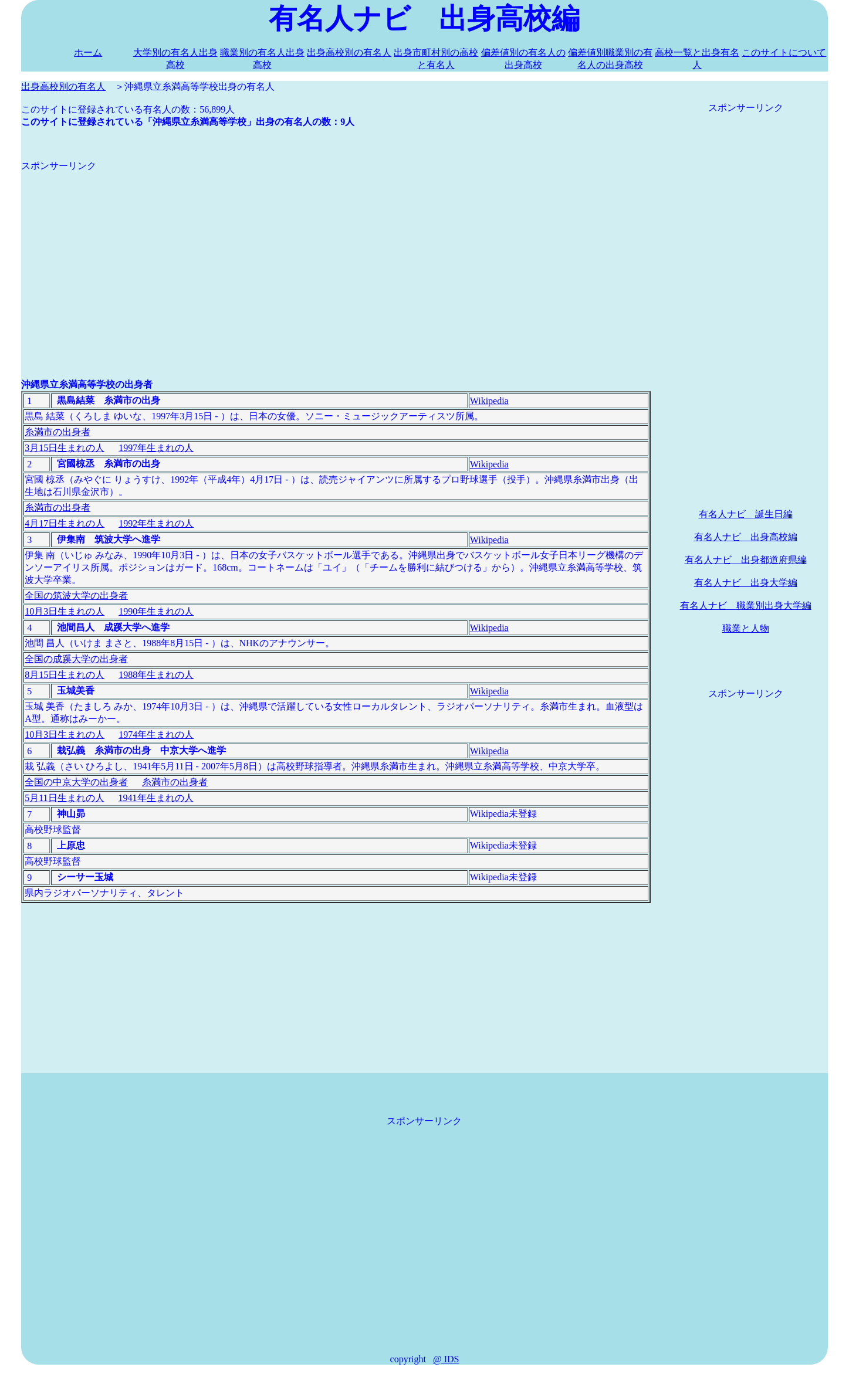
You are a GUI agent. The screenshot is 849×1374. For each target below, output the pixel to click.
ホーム (88, 52)
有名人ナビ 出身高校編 (745, 537)
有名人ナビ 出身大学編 (745, 583)
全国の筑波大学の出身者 (76, 596)
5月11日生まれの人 (64, 798)
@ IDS (446, 1359)
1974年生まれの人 (156, 734)
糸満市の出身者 (57, 432)
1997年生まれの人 (156, 448)
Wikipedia (489, 401)
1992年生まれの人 (156, 523)
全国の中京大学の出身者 (76, 782)
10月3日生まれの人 (64, 611)
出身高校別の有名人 (349, 52)
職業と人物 (745, 628)
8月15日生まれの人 (64, 675)
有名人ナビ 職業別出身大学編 (745, 605)
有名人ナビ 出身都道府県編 (746, 560)
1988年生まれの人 (156, 675)
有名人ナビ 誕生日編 (746, 514)
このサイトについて (784, 52)
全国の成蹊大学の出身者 (76, 659)
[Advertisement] (336, 254)
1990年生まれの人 (156, 611)
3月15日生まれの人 (64, 448)
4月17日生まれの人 (64, 523)
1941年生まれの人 (156, 798)
